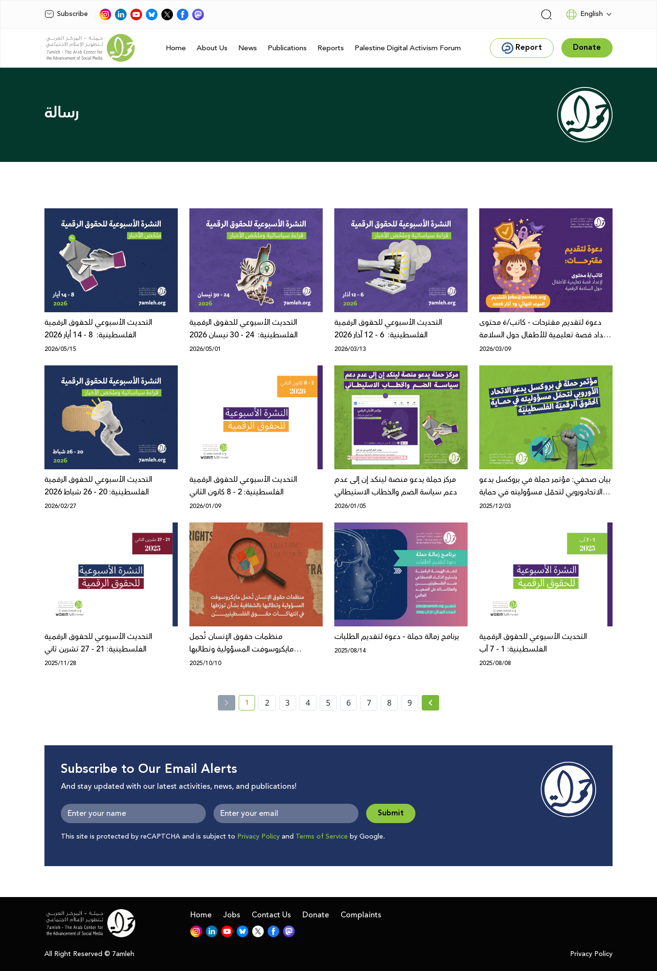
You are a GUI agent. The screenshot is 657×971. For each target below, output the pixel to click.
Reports (330, 48)
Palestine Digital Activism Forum (408, 48)
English (584, 14)
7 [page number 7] (369, 702)
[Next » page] (430, 702)
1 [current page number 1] (250, 704)
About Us (212, 48)
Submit (391, 813)
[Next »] (430, 702)
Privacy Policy (258, 836)
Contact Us (271, 915)
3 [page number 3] (288, 702)
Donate (315, 915)
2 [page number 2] (267, 702)
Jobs (231, 915)
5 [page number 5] (328, 702)
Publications (287, 48)
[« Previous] (226, 702)
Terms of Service (322, 836)
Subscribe (66, 14)
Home (176, 48)
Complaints (361, 915)
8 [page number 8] (389, 702)
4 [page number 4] (308, 702)
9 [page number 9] (409, 702)
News (247, 48)
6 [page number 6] (348, 702)
